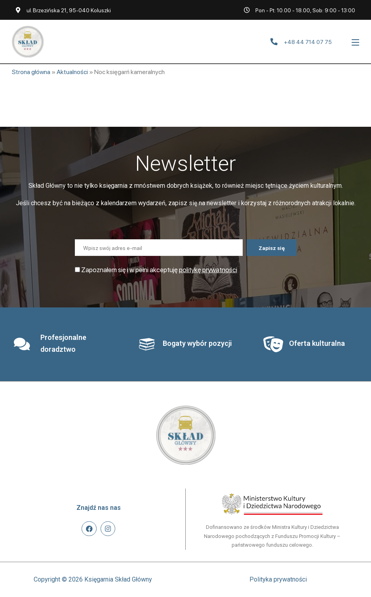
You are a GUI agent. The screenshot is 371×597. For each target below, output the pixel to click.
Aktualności (72, 71)
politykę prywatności (208, 269)
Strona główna (31, 71)
